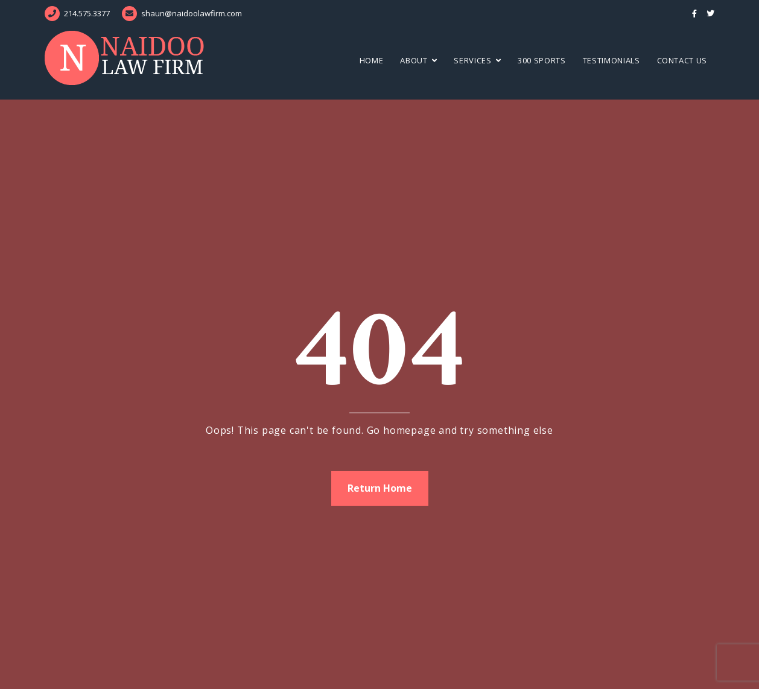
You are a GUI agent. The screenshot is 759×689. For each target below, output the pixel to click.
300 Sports (542, 60)
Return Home (380, 488)
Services (472, 60)
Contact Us (682, 60)
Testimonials (611, 60)
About (413, 60)
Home (372, 60)
